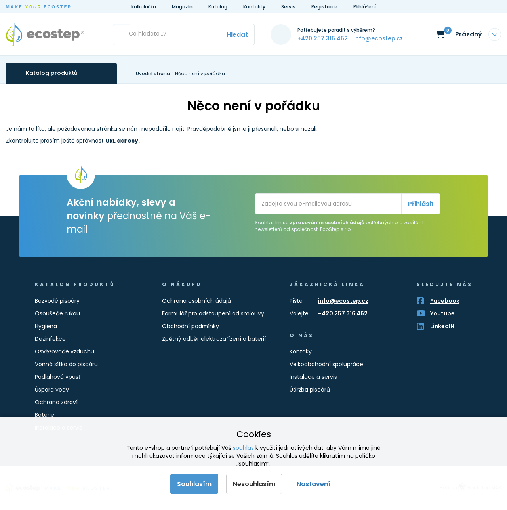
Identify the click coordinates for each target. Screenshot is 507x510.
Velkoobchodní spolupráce (326, 364)
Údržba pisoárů (310, 389)
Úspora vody (52, 389)
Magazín (182, 6)
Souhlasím (194, 484)
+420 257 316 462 (322, 38)
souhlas (243, 448)
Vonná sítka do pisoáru (66, 364)
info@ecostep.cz (378, 38)
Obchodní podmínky (190, 326)
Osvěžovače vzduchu (64, 351)
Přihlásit (421, 203)
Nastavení (313, 484)
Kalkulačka (143, 6)
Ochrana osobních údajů (196, 301)
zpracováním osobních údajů (327, 222)
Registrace (324, 6)
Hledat (237, 34)
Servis (288, 6)
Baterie (44, 415)
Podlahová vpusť (57, 377)
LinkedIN (442, 326)
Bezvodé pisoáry (57, 301)
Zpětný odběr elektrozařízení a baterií (214, 339)
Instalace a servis (313, 377)
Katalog (217, 6)
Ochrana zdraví (56, 402)
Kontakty (254, 6)
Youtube (442, 313)
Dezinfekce (50, 339)
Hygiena (46, 326)
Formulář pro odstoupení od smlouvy (213, 313)
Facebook (444, 301)
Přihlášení (364, 6)
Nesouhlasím (254, 484)
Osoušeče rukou (57, 313)
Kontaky (301, 351)
